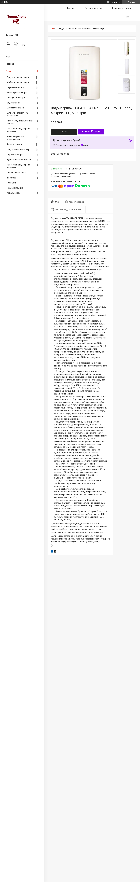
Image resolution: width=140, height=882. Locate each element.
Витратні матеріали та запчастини (17, 114)
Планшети (11, 183)
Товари (9, 71)
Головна (71, 8)
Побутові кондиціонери (18, 77)
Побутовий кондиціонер (18, 149)
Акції (8, 57)
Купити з (91, 131)
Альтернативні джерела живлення (18, 130)
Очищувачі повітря (16, 97)
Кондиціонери (13, 193)
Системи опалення (15, 108)
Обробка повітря (15, 154)
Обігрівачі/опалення (16, 172)
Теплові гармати (14, 144)
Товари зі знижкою (93, 8)
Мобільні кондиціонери (18, 82)
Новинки (10, 64)
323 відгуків (115, 2)
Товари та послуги (120, 8)
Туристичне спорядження (19, 159)
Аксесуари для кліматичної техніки (20, 122)
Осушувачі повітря (15, 87)
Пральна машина (15, 188)
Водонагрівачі (13, 103)
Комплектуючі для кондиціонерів (15, 137)
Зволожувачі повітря (17, 92)
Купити (64, 131)
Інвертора (11, 178)
